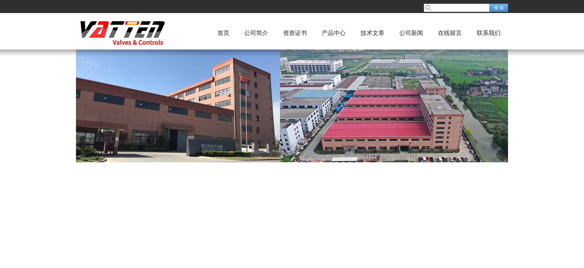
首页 (223, 33)
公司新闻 (411, 33)
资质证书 (295, 33)
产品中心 (334, 33)
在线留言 (450, 33)
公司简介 (256, 33)
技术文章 (372, 33)
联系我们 (489, 33)
